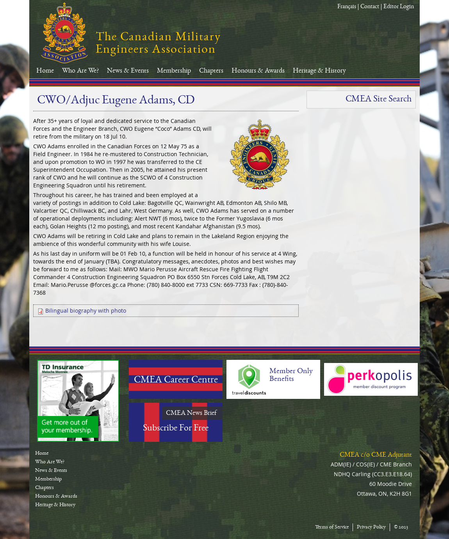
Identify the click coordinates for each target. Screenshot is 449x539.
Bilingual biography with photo (85, 310)
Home (45, 71)
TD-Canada (78, 401)
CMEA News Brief (191, 413)
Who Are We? (80, 71)
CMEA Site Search (379, 99)
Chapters (211, 71)
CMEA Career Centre (176, 380)
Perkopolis (371, 379)
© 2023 (401, 527)
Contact (369, 7)
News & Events (128, 71)
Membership (174, 71)
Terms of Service (332, 527)
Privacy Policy (371, 527)
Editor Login (398, 7)
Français (346, 7)
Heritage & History (319, 71)
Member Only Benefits (291, 375)
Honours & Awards (258, 71)
